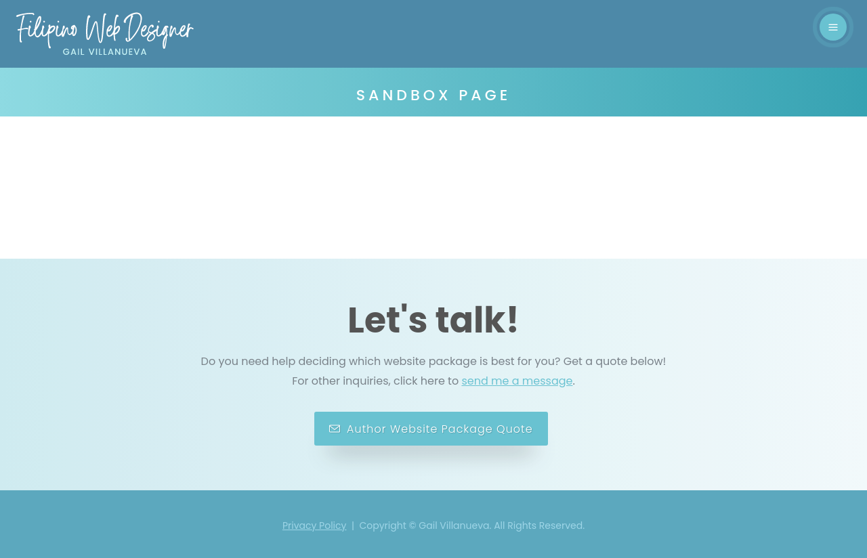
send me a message (516, 381)
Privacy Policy (314, 525)
